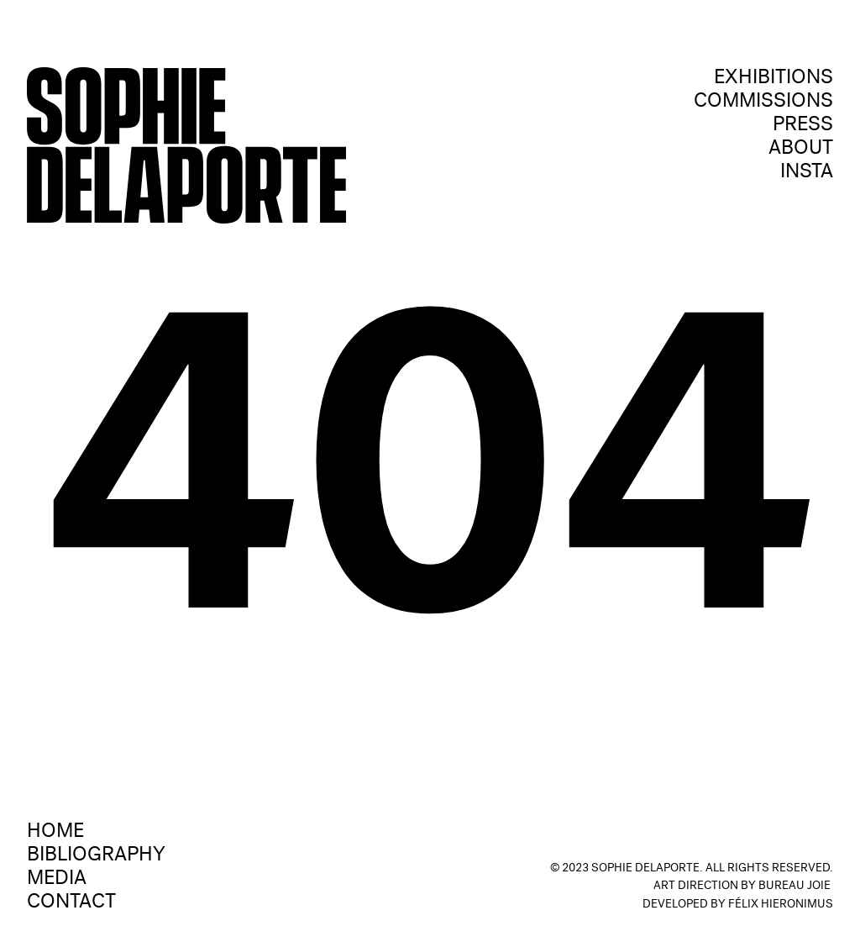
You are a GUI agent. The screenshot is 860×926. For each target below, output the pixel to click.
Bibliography (96, 856)
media (57, 880)
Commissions (763, 102)
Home (55, 833)
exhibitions (773, 79)
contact (71, 903)
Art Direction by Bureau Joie (742, 886)
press (803, 126)
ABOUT (800, 149)
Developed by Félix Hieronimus (737, 905)
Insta (806, 173)
